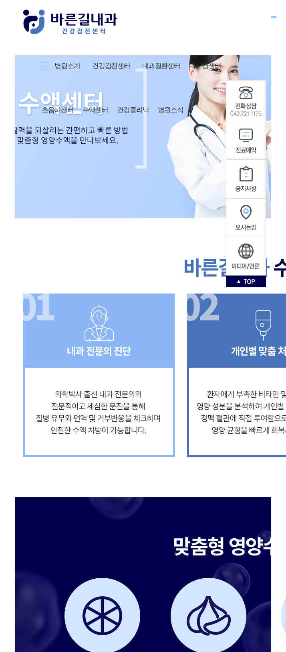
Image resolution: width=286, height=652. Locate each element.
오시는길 (246, 218)
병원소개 (67, 65)
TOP (246, 281)
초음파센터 (57, 109)
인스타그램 (246, 256)
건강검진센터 (111, 65)
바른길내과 (70, 22)
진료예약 (246, 141)
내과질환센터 (161, 65)
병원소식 (170, 109)
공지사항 (246, 101)
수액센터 (95, 109)
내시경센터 (205, 65)
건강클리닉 (133, 109)
